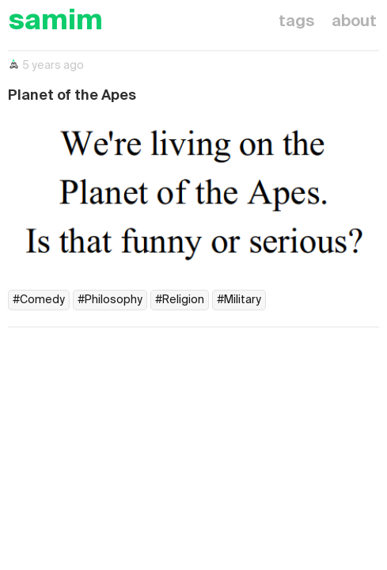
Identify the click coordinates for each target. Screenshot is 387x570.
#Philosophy (110, 300)
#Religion (179, 300)
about (354, 22)
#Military (239, 300)
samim (55, 22)
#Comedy (39, 300)
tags (296, 22)
